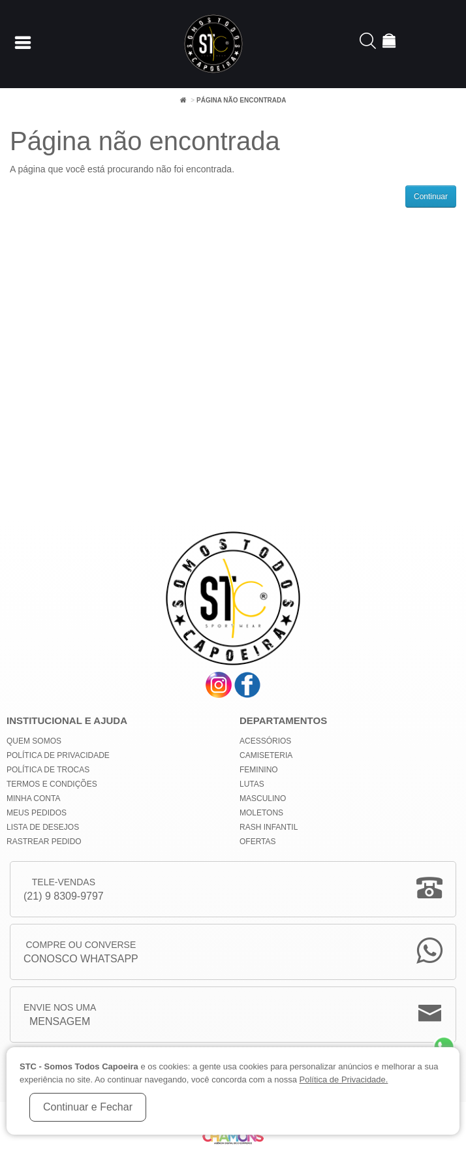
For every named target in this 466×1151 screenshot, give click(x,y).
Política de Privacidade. (344, 1079)
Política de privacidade (58, 755)
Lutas (252, 784)
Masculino (263, 798)
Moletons (261, 812)
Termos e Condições (52, 784)
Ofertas (258, 841)
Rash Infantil (269, 827)
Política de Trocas (48, 769)
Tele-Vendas (63, 890)
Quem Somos (34, 741)
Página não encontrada (241, 100)
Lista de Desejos (43, 827)
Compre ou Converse (80, 952)
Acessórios (265, 741)
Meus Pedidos (37, 812)
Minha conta (33, 798)
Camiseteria (266, 755)
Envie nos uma (59, 1015)
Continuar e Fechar (87, 1106)
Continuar (431, 196)
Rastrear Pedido (44, 841)
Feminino (259, 769)
